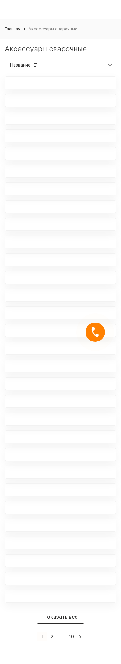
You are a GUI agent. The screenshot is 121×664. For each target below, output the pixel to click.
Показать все (60, 617)
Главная (12, 28)
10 (71, 636)
